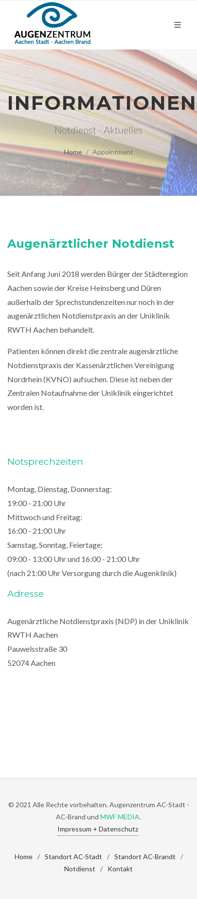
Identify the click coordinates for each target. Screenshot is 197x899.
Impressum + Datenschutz (97, 829)
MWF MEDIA (120, 817)
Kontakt (120, 869)
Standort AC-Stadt (73, 856)
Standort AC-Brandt (145, 856)
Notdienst (79, 869)
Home (73, 152)
